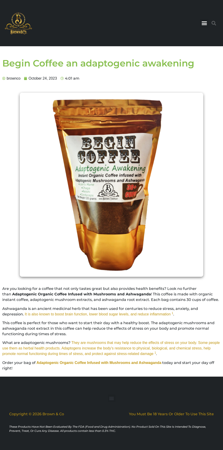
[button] (204, 23)
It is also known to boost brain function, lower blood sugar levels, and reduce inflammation (98, 314)
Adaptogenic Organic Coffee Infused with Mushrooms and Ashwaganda (98, 363)
